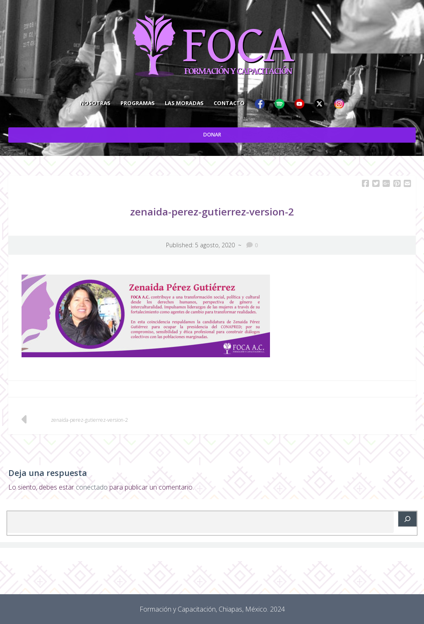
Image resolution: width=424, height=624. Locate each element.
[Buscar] (407, 519)
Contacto (229, 103)
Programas (137, 103)
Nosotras (95, 103)
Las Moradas (184, 103)
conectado (92, 487)
